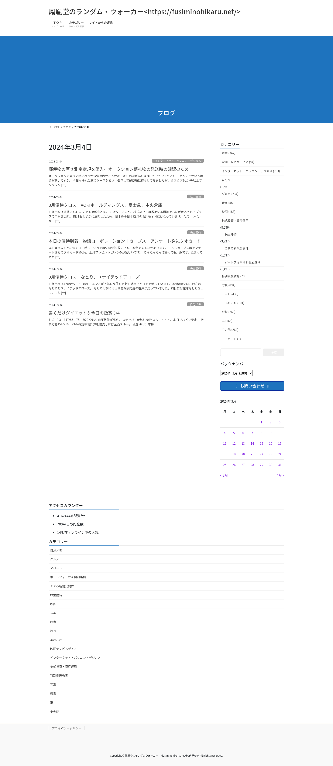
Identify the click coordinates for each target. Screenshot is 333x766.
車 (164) (227, 321)
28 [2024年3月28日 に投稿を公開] (252, 465)
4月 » (280, 475)
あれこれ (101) (234, 303)
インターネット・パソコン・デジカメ (178, 161)
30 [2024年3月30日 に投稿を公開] (270, 465)
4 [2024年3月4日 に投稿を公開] (225, 433)
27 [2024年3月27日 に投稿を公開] (243, 465)
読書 (53, 622)
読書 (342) (228, 153)
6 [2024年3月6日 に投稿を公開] (243, 433)
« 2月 (224, 475)
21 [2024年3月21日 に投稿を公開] (252, 454)
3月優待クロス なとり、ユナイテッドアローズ (94, 277)
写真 (53, 684)
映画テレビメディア (63, 648)
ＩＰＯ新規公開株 (236, 248)
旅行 (53, 631)
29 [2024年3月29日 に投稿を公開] (261, 465)
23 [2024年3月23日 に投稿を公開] (270, 454)
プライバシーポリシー (67, 728)
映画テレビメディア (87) (238, 162)
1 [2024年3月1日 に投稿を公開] (261, 422)
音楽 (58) (228, 203)
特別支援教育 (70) (234, 276)
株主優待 (195, 197)
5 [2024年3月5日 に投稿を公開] (234, 433)
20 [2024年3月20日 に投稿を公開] (243, 454)
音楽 (53, 613)
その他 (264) (230, 329)
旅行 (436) (231, 294)
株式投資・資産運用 (235, 220)
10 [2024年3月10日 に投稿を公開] (280, 433)
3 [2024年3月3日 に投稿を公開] (280, 422)
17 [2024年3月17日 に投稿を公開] (280, 443)
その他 (54, 711)
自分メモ (195, 304)
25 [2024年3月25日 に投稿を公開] (225, 465)
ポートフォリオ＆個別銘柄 (242, 262)
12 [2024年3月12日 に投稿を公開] (234, 443)
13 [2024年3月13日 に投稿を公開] (243, 443)
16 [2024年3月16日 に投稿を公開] (270, 443)
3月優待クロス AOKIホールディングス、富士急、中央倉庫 (105, 205)
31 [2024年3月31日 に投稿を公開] (280, 465)
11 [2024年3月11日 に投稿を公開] (225, 443)
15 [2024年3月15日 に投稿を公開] (261, 443)
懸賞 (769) (228, 312)
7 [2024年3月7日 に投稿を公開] (252, 433)
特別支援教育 (59, 675)
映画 (53, 604)
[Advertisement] (166, 73)
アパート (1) (233, 339)
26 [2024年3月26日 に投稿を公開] (234, 465)
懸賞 (53, 693)
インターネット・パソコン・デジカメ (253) (251, 171)
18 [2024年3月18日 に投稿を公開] (225, 454)
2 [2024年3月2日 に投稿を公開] (270, 422)
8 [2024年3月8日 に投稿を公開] (261, 433)
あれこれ (56, 640)
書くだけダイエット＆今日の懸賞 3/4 (84, 313)
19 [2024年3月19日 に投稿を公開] (234, 454)
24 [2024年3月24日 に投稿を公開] (280, 454)
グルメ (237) (230, 194)
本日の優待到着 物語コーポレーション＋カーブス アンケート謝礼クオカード (129, 241)
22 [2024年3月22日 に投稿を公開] (261, 454)
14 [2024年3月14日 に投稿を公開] (252, 443)
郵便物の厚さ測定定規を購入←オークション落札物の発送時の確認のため (119, 169)
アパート (56, 568)
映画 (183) (228, 211)
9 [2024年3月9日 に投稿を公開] (270, 433)
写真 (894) (228, 285)
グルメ (54, 559)
